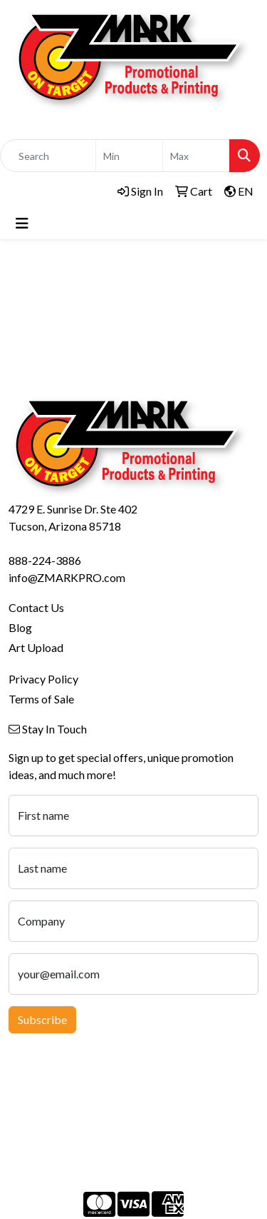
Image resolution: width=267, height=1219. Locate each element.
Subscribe (42, 1019)
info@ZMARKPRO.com (67, 577)
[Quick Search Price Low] (129, 155)
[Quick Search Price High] (196, 155)
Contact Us (36, 607)
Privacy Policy (43, 679)
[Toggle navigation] (22, 223)
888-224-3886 (45, 560)
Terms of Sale (41, 699)
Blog (20, 627)
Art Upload (36, 647)
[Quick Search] (48, 155)
